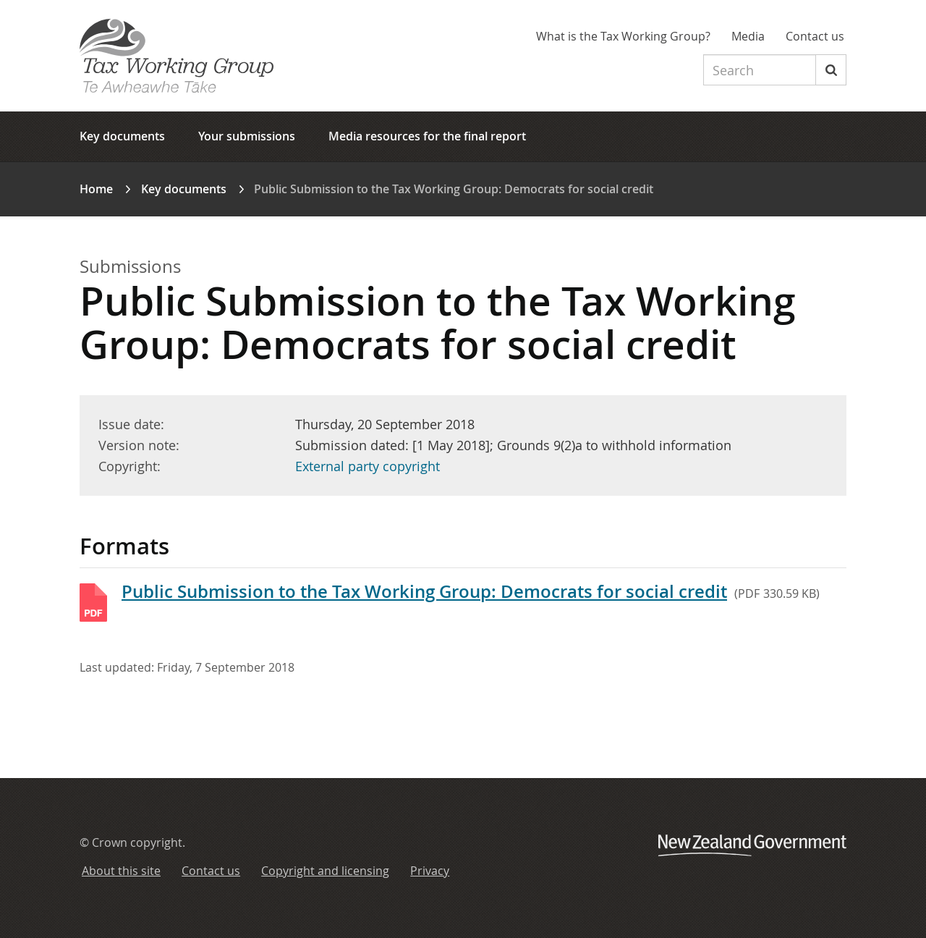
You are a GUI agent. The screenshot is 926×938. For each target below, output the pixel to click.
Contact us (815, 36)
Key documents (122, 136)
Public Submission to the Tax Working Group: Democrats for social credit (424, 591)
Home (96, 189)
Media (748, 36)
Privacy (429, 871)
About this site (121, 871)
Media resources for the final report (427, 136)
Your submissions (246, 136)
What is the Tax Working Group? (623, 36)
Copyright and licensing (325, 871)
